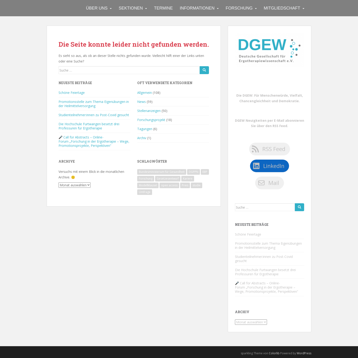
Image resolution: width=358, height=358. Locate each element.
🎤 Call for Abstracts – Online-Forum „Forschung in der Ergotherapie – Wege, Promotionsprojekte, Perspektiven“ (94, 141)
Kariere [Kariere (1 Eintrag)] (187, 179)
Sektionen (131, 8)
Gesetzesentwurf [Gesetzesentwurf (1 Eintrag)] (168, 179)
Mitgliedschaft (282, 8)
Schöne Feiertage (72, 92)
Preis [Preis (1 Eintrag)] (185, 185)
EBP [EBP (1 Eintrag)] (204, 172)
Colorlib (274, 353)
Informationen (197, 8)
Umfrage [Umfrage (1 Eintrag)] (144, 192)
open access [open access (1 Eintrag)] (169, 185)
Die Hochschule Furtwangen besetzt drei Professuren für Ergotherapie (89, 126)
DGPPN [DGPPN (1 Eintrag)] (193, 172)
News (141, 101)
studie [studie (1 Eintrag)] (196, 185)
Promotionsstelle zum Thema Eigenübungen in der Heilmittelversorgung (94, 103)
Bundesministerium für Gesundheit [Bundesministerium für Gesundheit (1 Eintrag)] (162, 172)
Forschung (239, 8)
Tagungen (144, 129)
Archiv (141, 138)
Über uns (96, 8)
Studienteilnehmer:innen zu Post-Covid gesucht (94, 115)
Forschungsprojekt (151, 120)
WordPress (304, 353)
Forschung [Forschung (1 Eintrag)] (146, 179)
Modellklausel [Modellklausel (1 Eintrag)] (148, 185)
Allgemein (144, 92)
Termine (163, 8)
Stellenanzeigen (149, 110)
